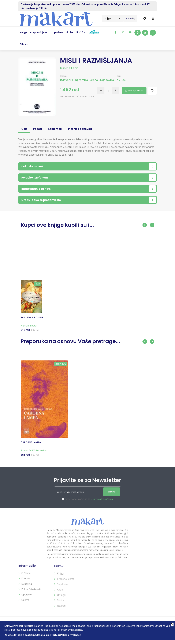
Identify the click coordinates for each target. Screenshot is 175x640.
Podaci (37, 129)
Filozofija (121, 80)
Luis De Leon (69, 68)
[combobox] (112, 18)
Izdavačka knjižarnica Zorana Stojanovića (87, 80)
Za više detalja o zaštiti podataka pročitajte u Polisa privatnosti (42, 635)
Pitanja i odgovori (80, 129)
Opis (24, 129)
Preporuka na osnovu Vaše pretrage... (71, 341)
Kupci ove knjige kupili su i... (58, 225)
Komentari (55, 129)
